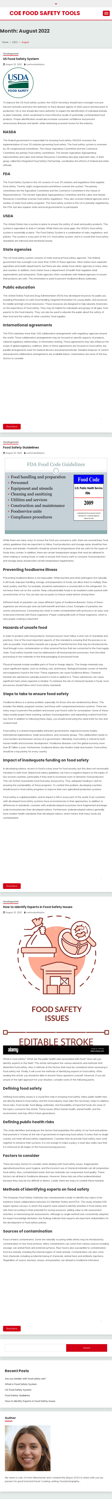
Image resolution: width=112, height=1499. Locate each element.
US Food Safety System (21, 59)
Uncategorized (10, 53)
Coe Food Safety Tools (45, 13)
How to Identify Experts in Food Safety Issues (37, 907)
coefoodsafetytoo (35, 64)
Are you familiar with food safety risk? (25, 1378)
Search (86, 1347)
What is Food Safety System (21, 1384)
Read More (11, 426)
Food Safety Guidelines (21, 447)
